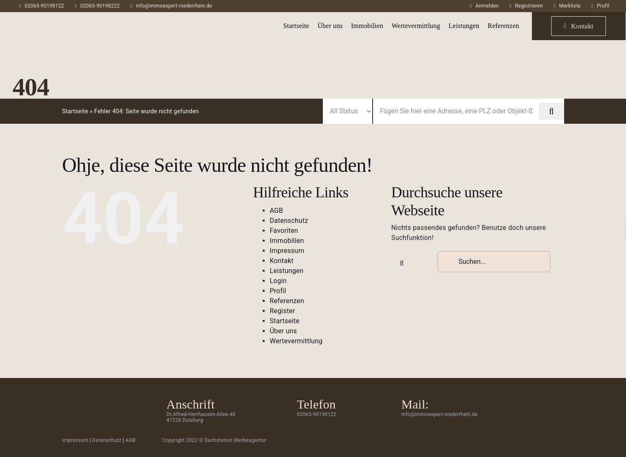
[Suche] (401, 263)
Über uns (283, 331)
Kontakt (282, 261)
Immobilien (287, 241)
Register (282, 311)
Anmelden (487, 6)
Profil (603, 6)
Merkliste (569, 6)
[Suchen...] (493, 261)
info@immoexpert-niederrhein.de (174, 6)
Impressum (287, 251)
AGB (276, 210)
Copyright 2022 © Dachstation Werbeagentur (214, 440)
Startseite (75, 111)
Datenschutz (289, 221)
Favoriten (284, 231)
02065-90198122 (44, 6)
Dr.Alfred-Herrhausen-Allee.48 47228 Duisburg (200, 417)
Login (278, 281)
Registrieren (529, 6)
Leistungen (287, 271)
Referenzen (287, 301)
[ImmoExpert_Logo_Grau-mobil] (53, 19)
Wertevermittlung (296, 341)
